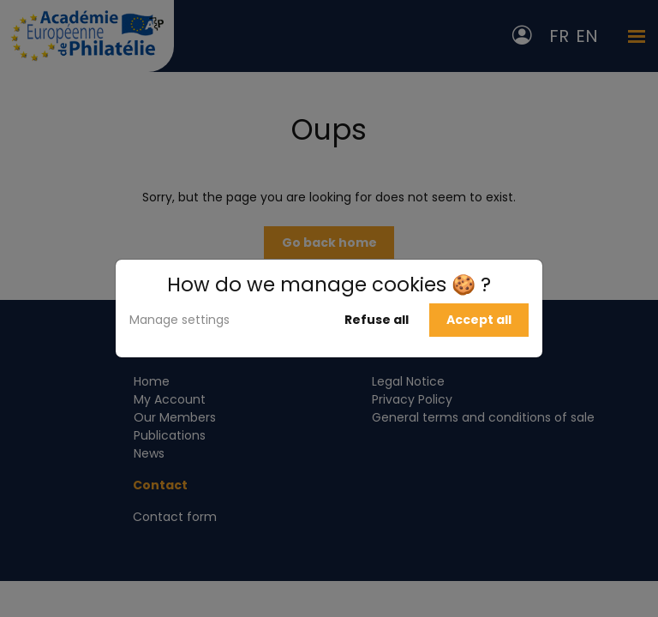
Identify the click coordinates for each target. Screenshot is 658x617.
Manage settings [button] (179, 319)
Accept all (478, 319)
